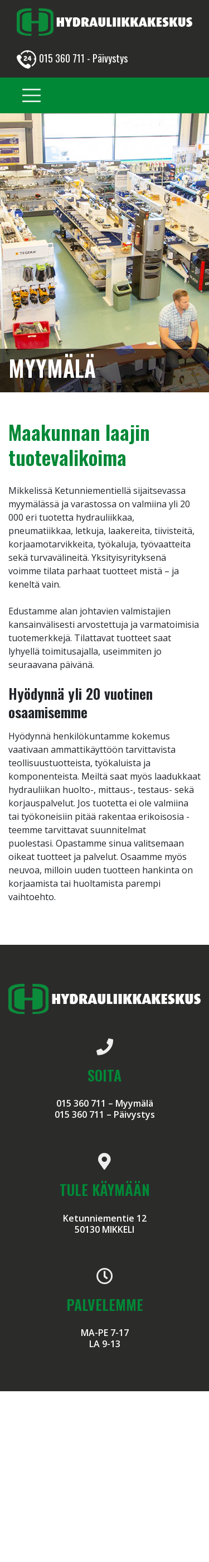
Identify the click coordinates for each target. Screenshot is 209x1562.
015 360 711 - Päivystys (72, 58)
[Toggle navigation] (31, 96)
